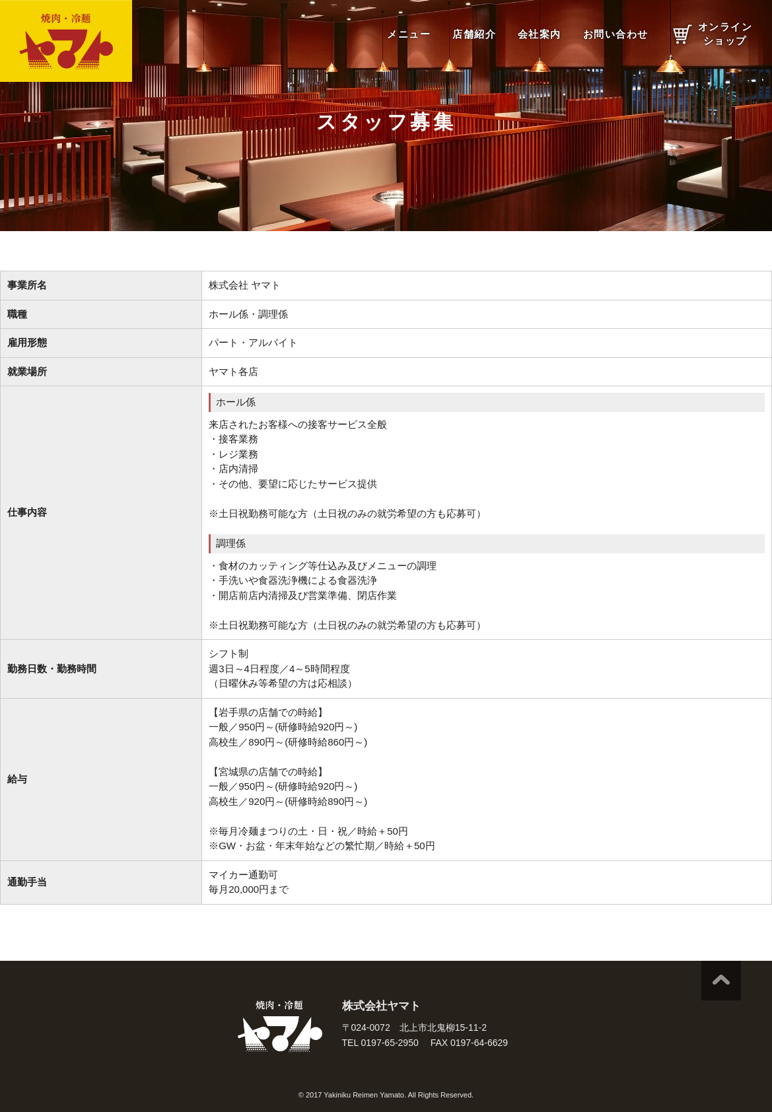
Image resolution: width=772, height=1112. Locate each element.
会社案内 (539, 34)
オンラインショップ (725, 33)
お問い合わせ (616, 34)
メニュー (409, 34)
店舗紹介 (474, 34)
